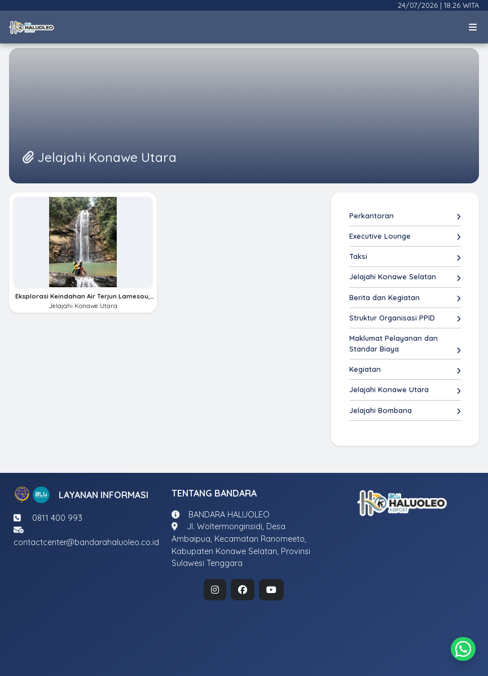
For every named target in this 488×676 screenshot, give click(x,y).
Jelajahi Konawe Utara (405, 390)
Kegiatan (405, 370)
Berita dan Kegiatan (405, 298)
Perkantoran (405, 216)
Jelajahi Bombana (405, 411)
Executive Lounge (405, 236)
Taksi (405, 257)
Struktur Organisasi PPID (405, 318)
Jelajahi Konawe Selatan (405, 277)
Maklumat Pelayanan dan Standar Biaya (405, 343)
